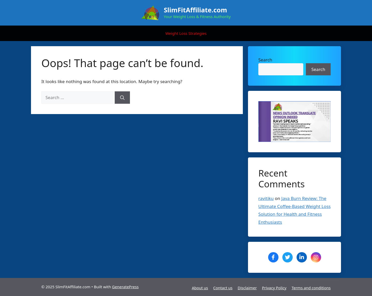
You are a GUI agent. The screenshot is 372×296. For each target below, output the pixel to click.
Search (265, 60)
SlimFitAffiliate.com (195, 9)
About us (200, 287)
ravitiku (266, 198)
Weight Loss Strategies (186, 33)
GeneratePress (125, 286)
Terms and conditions (311, 287)
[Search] (122, 97)
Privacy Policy (274, 287)
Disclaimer (247, 287)
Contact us (223, 287)
